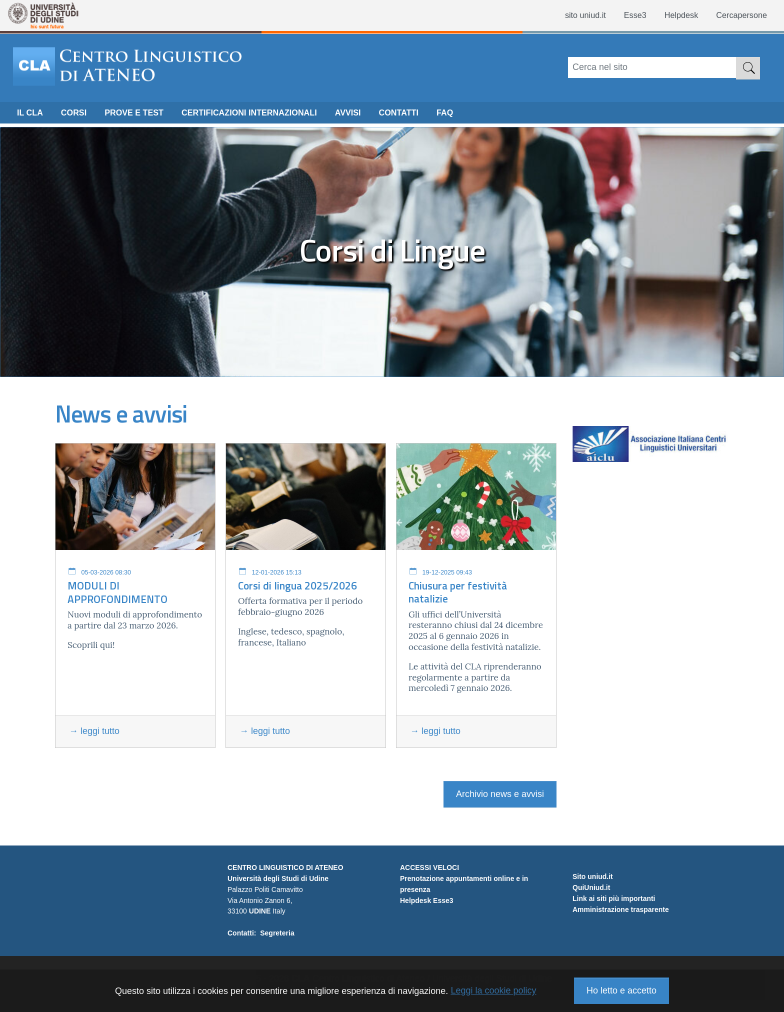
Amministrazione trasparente (620, 944)
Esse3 (624, 15)
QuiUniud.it (591, 922)
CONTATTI (431, 115)
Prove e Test (143, 115)
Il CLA (31, 115)
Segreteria (277, 933)
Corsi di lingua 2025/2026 (297, 586)
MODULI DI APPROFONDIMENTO (118, 592)
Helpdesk (673, 15)
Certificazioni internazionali (269, 115)
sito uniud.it (571, 15)
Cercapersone (738, 15)
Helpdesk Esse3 (427, 900)
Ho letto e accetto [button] (621, 991)
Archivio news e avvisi (500, 794)
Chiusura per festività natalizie (457, 592)
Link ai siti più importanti (614, 934)
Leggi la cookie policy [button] (493, 991)
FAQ (481, 115)
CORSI (78, 115)
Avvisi (377, 115)
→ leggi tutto (94, 731)
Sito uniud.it (592, 912)
